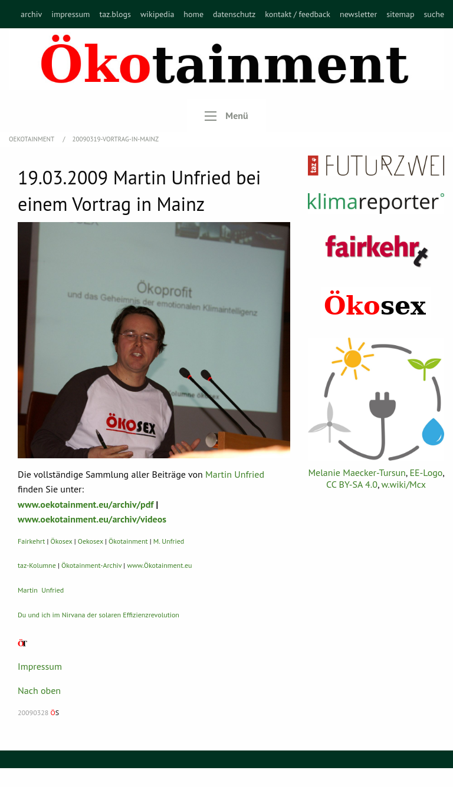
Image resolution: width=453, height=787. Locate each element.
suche (434, 14)
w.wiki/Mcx (404, 484)
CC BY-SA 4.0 (352, 484)
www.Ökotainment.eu (159, 565)
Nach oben (39, 690)
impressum (70, 14)
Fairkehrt (31, 541)
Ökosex (62, 541)
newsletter (358, 14)
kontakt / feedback (297, 14)
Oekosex (90, 541)
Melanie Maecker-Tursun (356, 472)
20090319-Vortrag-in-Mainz (116, 139)
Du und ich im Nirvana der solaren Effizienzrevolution (98, 614)
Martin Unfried (234, 474)
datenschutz (234, 14)
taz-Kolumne (37, 565)
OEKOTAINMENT (32, 139)
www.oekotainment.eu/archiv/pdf (85, 504)
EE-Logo (425, 472)
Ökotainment (128, 541)
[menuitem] (31, 14)
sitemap (400, 14)
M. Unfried (168, 541)
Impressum (40, 666)
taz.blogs (115, 14)
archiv (31, 14)
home (193, 14)
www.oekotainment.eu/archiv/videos (92, 519)
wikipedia (157, 14)
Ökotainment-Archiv (91, 565)
